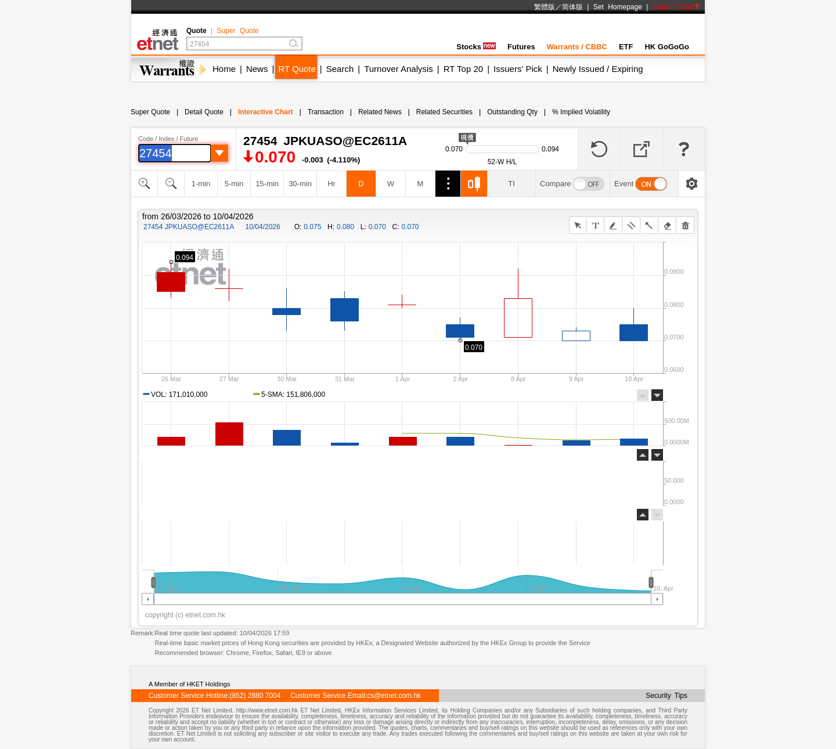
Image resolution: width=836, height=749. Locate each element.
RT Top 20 (463, 69)
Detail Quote (204, 112)
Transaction (326, 112)
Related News (380, 112)
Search (340, 69)
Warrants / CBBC (577, 46)
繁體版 (544, 7)
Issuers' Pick (517, 69)
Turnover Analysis (398, 69)
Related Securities (444, 112)
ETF (626, 46)
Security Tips (666, 696)
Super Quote (237, 31)
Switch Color (676, 7)
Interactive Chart (265, 112)
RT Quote (296, 69)
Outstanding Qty (512, 112)
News (257, 69)
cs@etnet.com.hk (394, 696)
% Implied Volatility (581, 112)
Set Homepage (617, 7)
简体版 (572, 7)
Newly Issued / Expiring (598, 69)
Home (224, 69)
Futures (521, 46)
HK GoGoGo (666, 46)
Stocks (476, 46)
